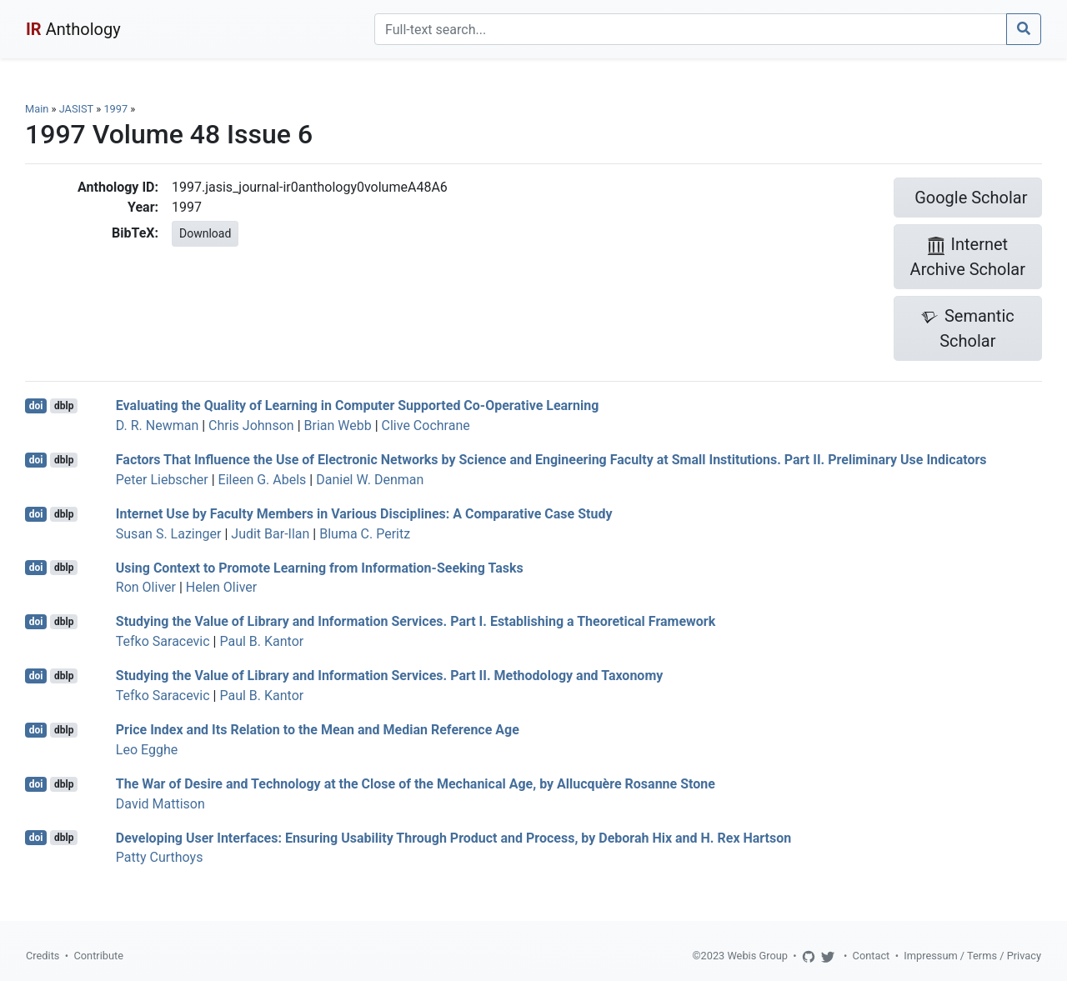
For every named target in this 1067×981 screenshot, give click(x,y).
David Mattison (160, 804)
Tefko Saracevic (163, 641)
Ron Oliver (146, 587)
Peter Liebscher (162, 480)
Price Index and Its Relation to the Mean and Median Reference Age (317, 730)
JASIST (76, 109)
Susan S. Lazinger (169, 534)
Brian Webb (338, 425)
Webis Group (757, 955)
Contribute (98, 955)
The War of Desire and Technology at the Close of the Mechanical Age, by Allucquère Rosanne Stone (415, 784)
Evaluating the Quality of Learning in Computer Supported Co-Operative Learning (357, 405)
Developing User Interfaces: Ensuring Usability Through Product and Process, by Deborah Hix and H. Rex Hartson (453, 837)
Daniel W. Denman (369, 480)
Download (205, 233)
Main (36, 109)
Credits (42, 955)
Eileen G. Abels (262, 480)
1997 (115, 109)
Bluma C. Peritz (364, 534)
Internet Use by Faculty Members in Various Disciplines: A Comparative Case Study (364, 514)
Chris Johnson (251, 425)
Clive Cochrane (426, 425)
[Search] (690, 29)
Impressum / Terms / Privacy (972, 955)
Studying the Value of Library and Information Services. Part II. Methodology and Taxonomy (390, 675)
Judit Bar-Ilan (270, 534)
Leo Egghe (147, 750)
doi (36, 406)
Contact (871, 955)
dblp (63, 406)
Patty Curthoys (159, 857)
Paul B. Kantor (261, 641)
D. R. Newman (157, 425)
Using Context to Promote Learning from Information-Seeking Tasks (319, 567)
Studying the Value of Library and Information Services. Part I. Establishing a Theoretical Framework (415, 621)
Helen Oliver (221, 587)
